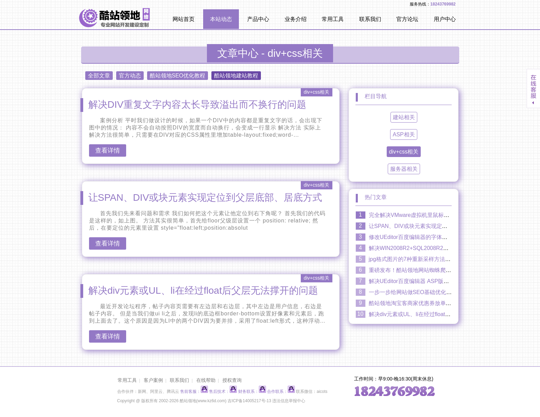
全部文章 (99, 76)
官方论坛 (407, 19)
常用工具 (333, 19)
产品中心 (258, 19)
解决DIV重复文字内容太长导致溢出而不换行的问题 (197, 104)
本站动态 (221, 19)
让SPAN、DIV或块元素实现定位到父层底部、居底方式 (205, 197)
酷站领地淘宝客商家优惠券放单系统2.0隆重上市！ (430, 303)
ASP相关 (404, 134)
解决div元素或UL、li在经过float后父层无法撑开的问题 (203, 290)
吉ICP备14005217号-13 (249, 400)
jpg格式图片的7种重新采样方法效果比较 (418, 259)
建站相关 (404, 117)
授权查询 (232, 380)
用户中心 (445, 19)
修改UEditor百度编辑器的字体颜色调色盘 (419, 237)
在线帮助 (206, 380)
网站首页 (184, 19)
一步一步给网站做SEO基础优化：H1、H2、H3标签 (432, 292)
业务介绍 (296, 19)
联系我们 (370, 19)
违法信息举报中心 (288, 400)
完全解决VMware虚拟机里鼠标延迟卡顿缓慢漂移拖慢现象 (439, 215)
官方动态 (130, 76)
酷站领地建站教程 (236, 76)
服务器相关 (404, 169)
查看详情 (107, 150)
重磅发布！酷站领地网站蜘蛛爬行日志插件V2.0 (427, 270)
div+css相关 (404, 152)
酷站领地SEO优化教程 (178, 76)
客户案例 (153, 380)
